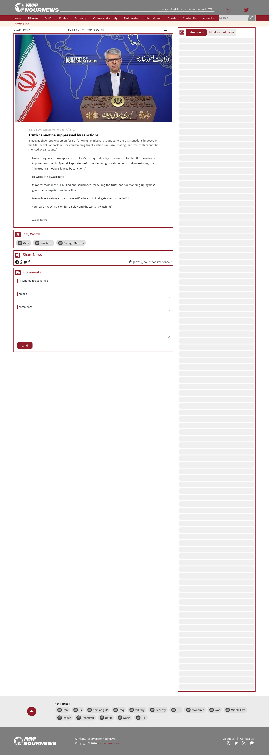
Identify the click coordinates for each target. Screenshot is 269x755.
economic (197, 710)
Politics (63, 18)
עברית (192, 9)
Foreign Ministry (74, 243)
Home (17, 18)
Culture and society (105, 18)
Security (160, 710)
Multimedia (131, 18)
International (153, 18)
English (175, 9)
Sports (172, 18)
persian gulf (100, 710)
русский (201, 9)
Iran (65, 710)
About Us (208, 18)
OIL (143, 718)
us (80, 710)
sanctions (46, 243)
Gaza (26, 243)
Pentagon (88, 718)
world (126, 718)
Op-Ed (48, 18)
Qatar (108, 718)
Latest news (196, 32)
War (217, 710)
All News (33, 18)
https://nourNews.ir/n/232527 (153, 262)
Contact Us (189, 18)
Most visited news (221, 32)
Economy (80, 18)
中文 (210, 9)
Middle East (238, 710)
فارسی (165, 9)
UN (178, 710)
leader (67, 718)
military (139, 710)
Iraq (121, 710)
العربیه (183, 9)
